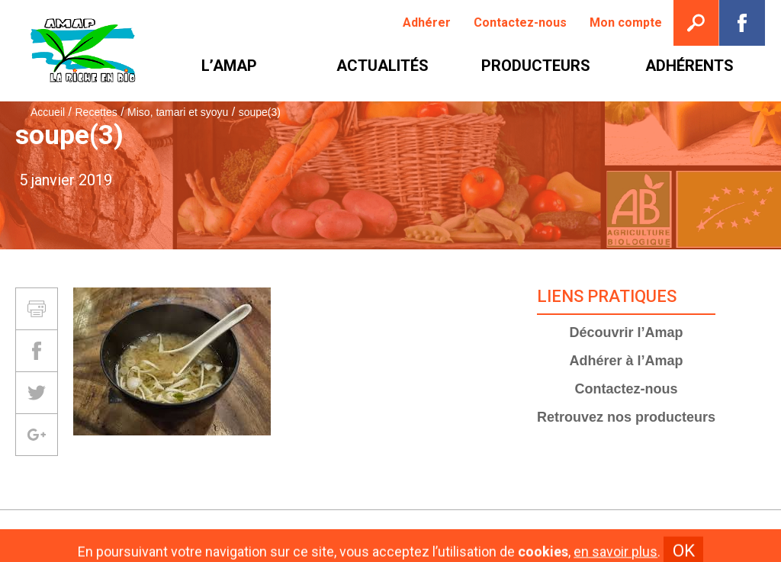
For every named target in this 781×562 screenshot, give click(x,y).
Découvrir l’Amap (626, 332)
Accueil (48, 112)
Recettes (96, 112)
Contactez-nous (626, 389)
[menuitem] (426, 23)
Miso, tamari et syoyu (177, 112)
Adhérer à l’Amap (626, 360)
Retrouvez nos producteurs (626, 417)
